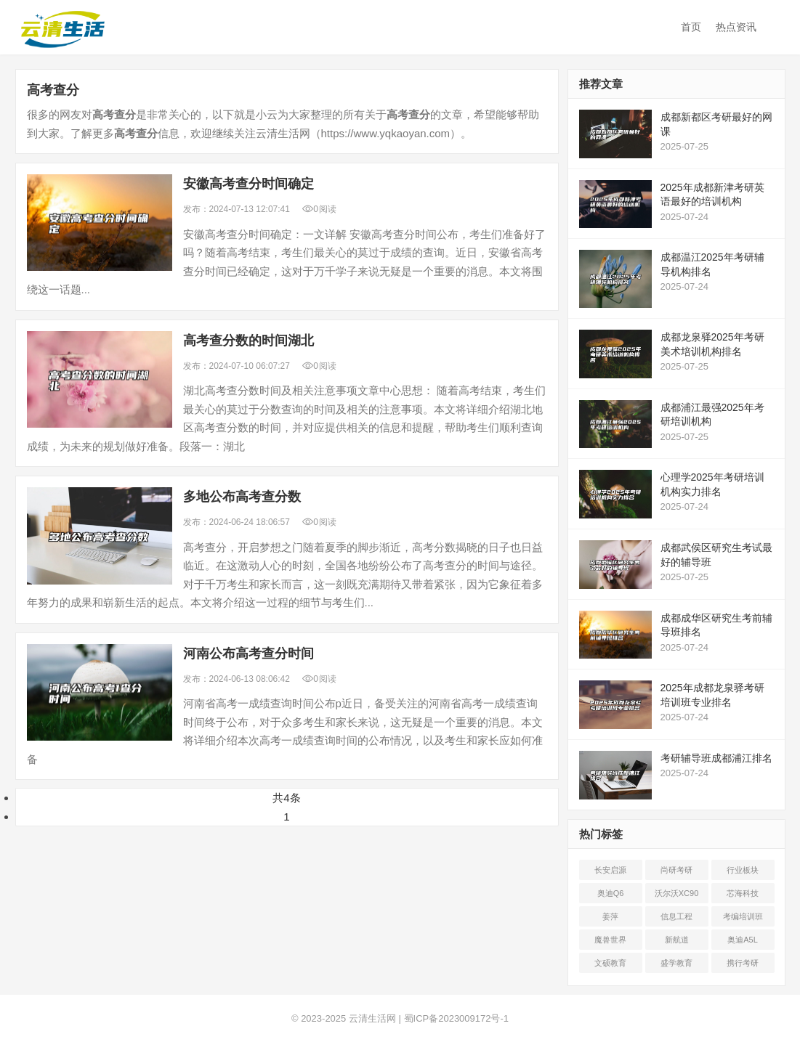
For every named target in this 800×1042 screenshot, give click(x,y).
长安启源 (610, 870)
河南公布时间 (248, 653)
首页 (691, 27)
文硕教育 (610, 962)
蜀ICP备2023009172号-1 (456, 1018)
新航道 (677, 939)
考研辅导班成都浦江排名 (716, 758)
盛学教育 (676, 962)
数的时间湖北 (248, 340)
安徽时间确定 (248, 183)
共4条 (286, 797)
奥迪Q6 (610, 893)
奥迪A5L (742, 939)
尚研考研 (676, 870)
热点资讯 (736, 27)
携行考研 (743, 962)
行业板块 (743, 870)
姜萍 (610, 916)
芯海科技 (743, 893)
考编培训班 (743, 916)
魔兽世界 (610, 939)
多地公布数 (242, 496)
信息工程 (676, 916)
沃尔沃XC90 (677, 893)
